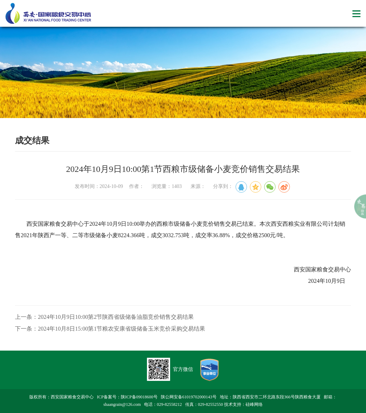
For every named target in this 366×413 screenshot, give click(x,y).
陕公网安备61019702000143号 (189, 396)
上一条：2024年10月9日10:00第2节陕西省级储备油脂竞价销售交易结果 (104, 317)
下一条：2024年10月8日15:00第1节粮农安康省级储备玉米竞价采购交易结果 (110, 329)
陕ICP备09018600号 (139, 396)
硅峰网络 (254, 404)
